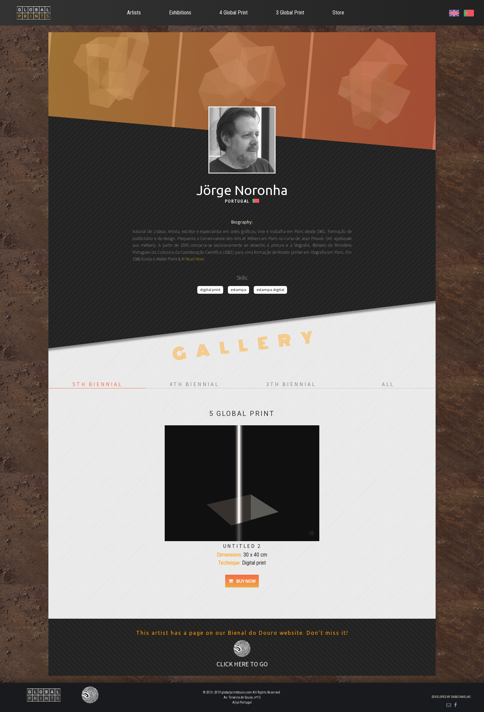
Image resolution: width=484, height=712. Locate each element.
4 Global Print (233, 12)
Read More (194, 259)
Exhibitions (180, 12)
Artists (134, 12)
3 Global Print (290, 12)
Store (338, 12)
